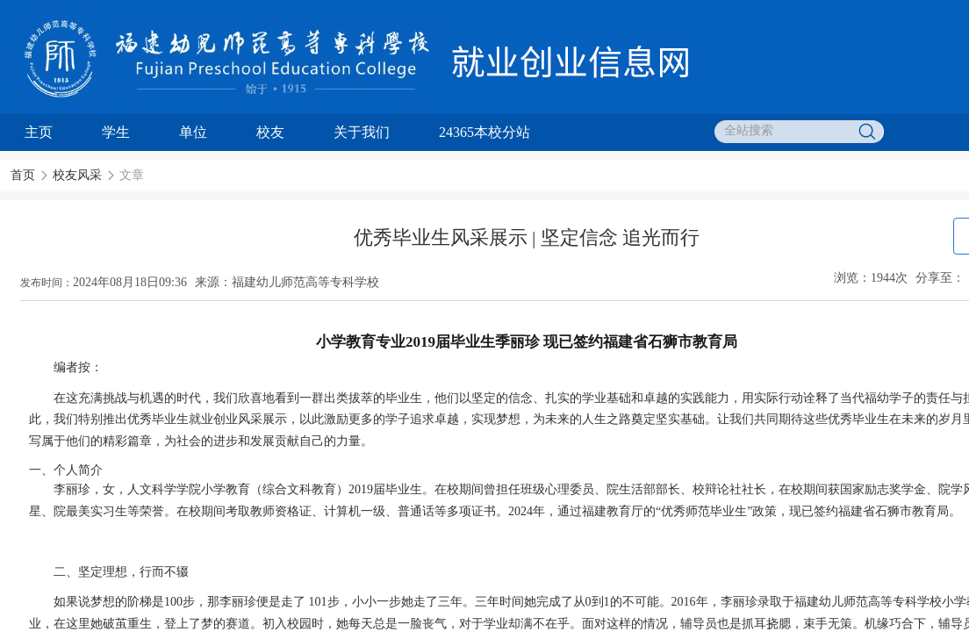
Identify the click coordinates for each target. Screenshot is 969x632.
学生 (116, 132)
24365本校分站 (484, 132)
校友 (270, 132)
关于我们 (362, 132)
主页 (39, 132)
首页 (23, 175)
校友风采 (77, 175)
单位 (193, 132)
